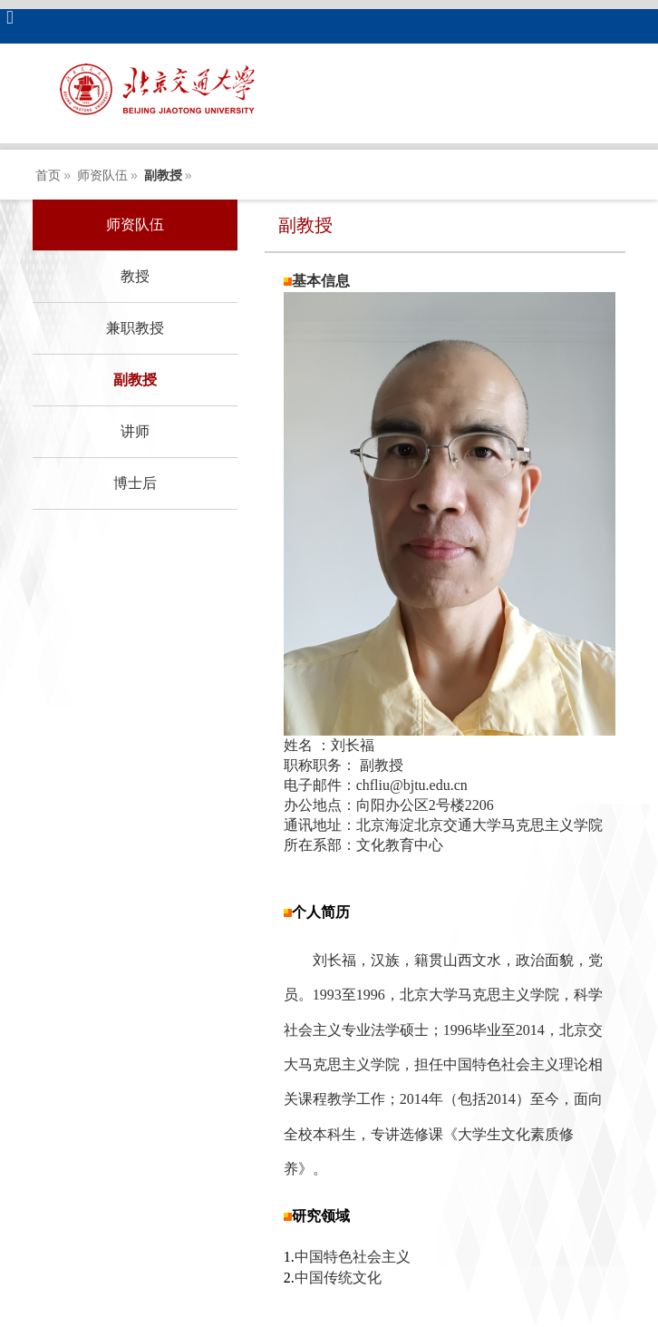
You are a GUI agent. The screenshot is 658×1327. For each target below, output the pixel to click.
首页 (48, 175)
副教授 (163, 175)
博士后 (135, 483)
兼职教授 (135, 328)
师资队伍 (102, 175)
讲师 (135, 431)
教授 (135, 276)
